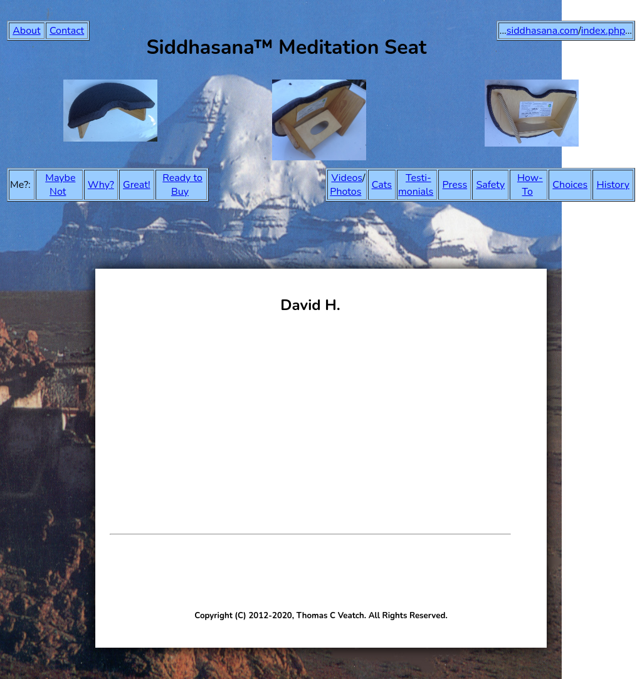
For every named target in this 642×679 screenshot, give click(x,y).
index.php (603, 31)
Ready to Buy (182, 185)
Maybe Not (60, 185)
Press (455, 185)
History (613, 185)
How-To (530, 185)
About (26, 31)
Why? (101, 185)
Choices (569, 185)
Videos (346, 178)
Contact (67, 31)
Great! (136, 185)
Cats (382, 185)
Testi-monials (415, 185)
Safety (490, 185)
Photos (345, 192)
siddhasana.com (543, 31)
